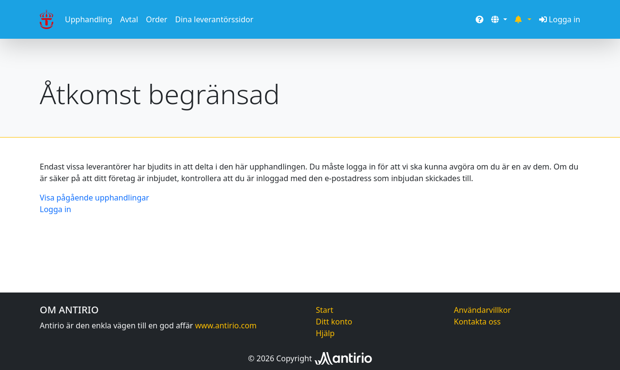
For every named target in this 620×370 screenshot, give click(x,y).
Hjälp (325, 333)
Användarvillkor (482, 310)
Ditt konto (334, 321)
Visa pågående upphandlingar (94, 197)
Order (156, 19)
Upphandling (88, 19)
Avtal (129, 19)
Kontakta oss (477, 321)
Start (324, 310)
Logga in (559, 19)
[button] (499, 19)
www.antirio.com (226, 325)
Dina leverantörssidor (214, 19)
